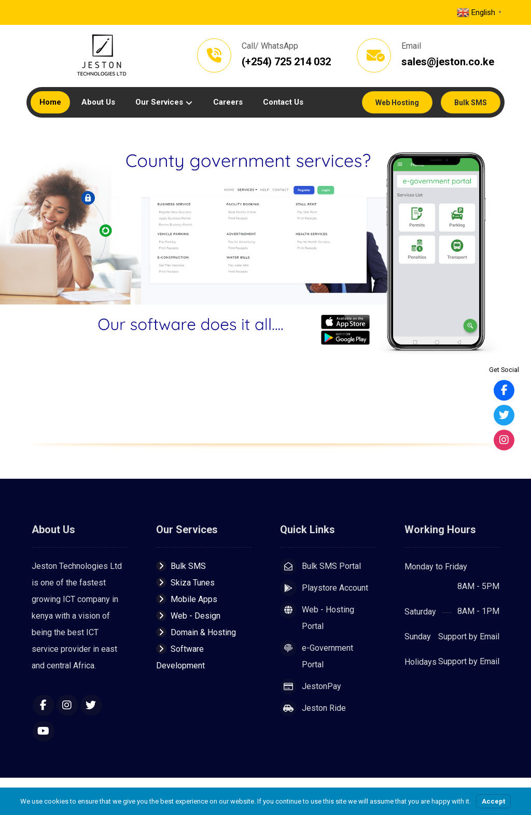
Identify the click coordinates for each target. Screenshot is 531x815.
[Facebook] (43, 705)
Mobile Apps (186, 599)
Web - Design (188, 616)
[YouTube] (43, 731)
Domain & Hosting (196, 632)
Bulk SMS (181, 566)
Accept (493, 801)
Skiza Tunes (185, 583)
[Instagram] (67, 705)
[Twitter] (91, 705)
